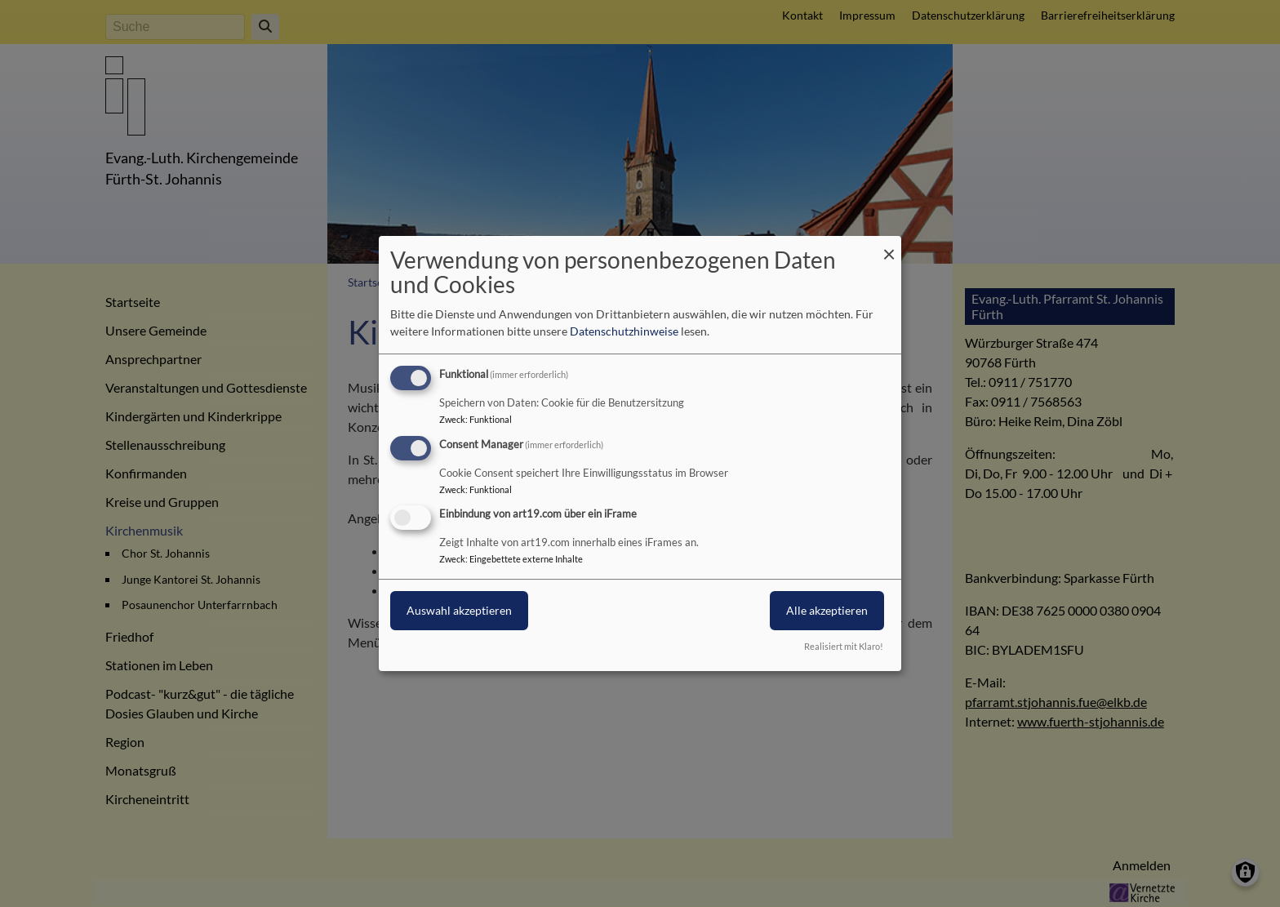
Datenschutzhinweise (624, 331)
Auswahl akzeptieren (459, 611)
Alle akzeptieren (827, 611)
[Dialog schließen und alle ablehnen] (889, 246)
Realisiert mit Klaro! (843, 646)
